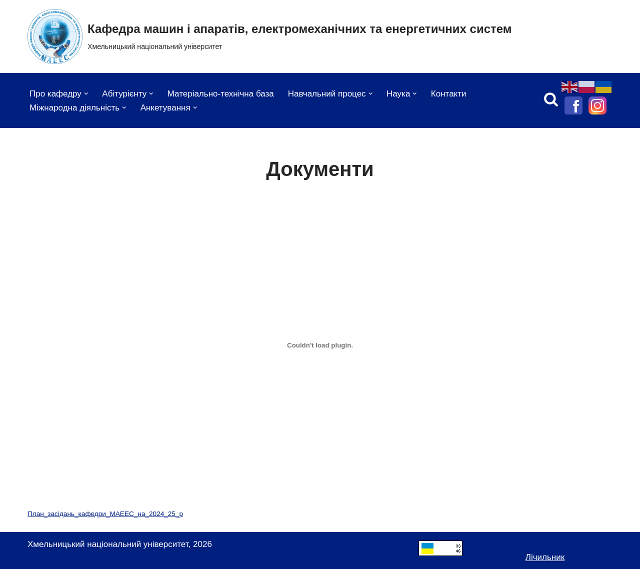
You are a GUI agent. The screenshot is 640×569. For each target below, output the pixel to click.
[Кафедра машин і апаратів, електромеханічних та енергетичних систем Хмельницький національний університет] (270, 36)
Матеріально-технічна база (221, 93)
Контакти (448, 93)
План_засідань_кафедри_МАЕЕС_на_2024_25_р (105, 514)
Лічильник (545, 557)
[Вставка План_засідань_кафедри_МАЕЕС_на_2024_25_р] (320, 345)
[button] (86, 94)
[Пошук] (551, 99)
